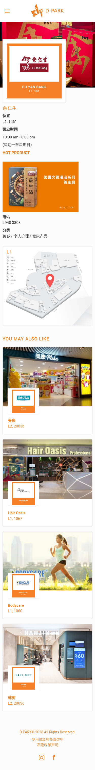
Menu (7, 11)
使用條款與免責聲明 (48, 739)
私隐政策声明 (47, 745)
